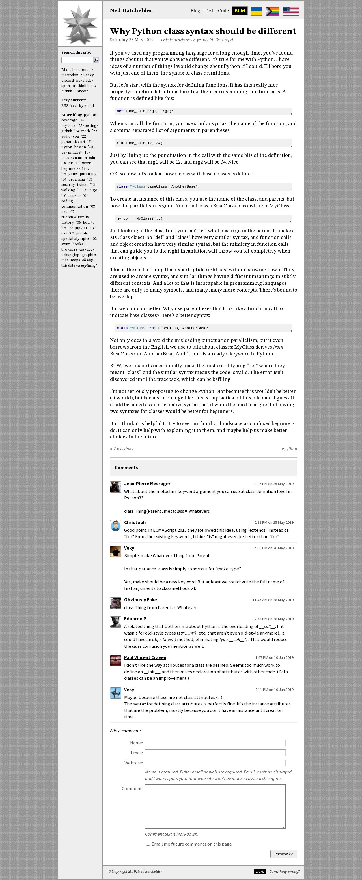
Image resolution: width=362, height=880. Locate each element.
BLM (239, 11)
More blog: (72, 115)
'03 (71, 233)
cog (76, 136)
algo (93, 190)
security (68, 185)
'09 (84, 196)
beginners (70, 169)
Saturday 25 (121, 40)
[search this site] (77, 60)
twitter (82, 185)
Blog (195, 11)
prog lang (76, 179)
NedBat (131, 11)
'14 (63, 179)
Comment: (132, 789)
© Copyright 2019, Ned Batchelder (135, 872)
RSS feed (69, 106)
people (82, 233)
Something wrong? (284, 872)
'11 (79, 190)
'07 (72, 212)
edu (92, 158)
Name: (136, 743)
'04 (92, 228)
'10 (63, 196)
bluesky (87, 75)
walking (68, 190)
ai (85, 190)
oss (64, 233)
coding (67, 201)
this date (68, 266)
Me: (65, 70)
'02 (94, 239)
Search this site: (76, 53)
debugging (70, 255)
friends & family (75, 217)
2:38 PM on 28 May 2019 (274, 618)
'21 (89, 142)
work (86, 163)
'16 (83, 169)
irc (78, 80)
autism (74, 196)
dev (64, 212)
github (66, 91)
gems (73, 174)
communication (74, 206)
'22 (83, 136)
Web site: (133, 763)
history (67, 223)
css (82, 249)
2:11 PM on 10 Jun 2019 (274, 689)
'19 (86, 153)
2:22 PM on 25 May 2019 (274, 522)
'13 (89, 179)
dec (89, 249)
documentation (74, 158)
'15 (63, 174)
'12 (92, 185)
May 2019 (144, 40)
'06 (78, 223)
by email (86, 106)
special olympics (75, 239)
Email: (137, 753)
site (94, 86)
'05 (63, 228)
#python (289, 449)
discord (67, 80)
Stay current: (73, 100)
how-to (89, 223)
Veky (129, 548)
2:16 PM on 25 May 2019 (274, 483)
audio (66, 136)
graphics (89, 255)
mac (64, 260)
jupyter (81, 228)
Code (223, 11)
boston (80, 147)
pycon (66, 147)
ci (89, 169)
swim (65, 244)
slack (87, 80)
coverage (69, 120)
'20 (90, 147)
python (90, 115)
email (87, 70)
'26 (81, 120)
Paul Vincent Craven (145, 657)
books (78, 244)
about (75, 70)
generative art (73, 142)
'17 (77, 163)
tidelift (83, 86)
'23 (94, 131)
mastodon (69, 75)
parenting (88, 174)
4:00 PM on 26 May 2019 (274, 548)
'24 (76, 131)
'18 (63, 163)
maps (75, 260)
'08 (92, 206)
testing (90, 126)
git (70, 163)
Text (208, 11)
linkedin (81, 91)
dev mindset (71, 153)
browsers (69, 249)
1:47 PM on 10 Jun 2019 (274, 657)
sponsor (68, 86)
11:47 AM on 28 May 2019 (273, 599)
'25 (80, 126)
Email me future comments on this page (189, 844)
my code (68, 126)
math (85, 131)
